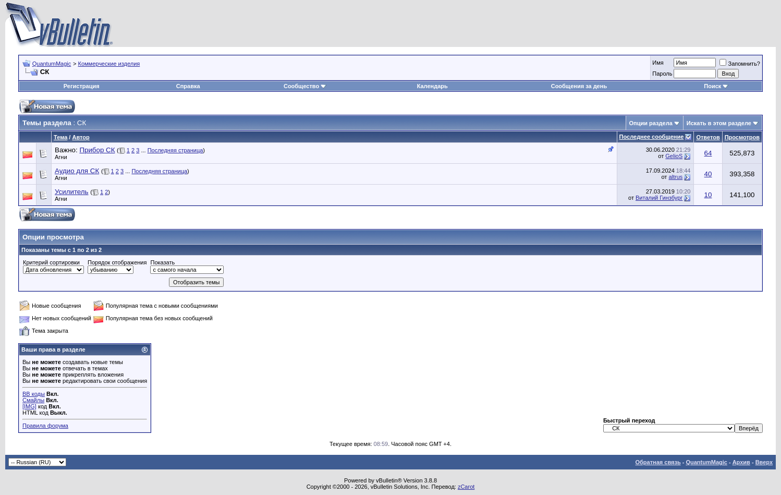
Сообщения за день (579, 86)
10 (708, 195)
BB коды (33, 394)
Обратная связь (657, 462)
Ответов (707, 137)
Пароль (662, 73)
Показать (162, 262)
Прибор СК (97, 150)
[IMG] (29, 406)
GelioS (673, 156)
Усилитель (72, 192)
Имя (657, 62)
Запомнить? (739, 64)
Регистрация (82, 86)
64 (708, 153)
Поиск (716, 86)
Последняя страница (175, 150)
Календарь (432, 86)
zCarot (466, 487)
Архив (741, 462)
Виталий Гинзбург (659, 198)
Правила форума (45, 425)
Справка (188, 86)
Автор (80, 137)
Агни (61, 157)
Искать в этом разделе (719, 123)
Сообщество (305, 86)
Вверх (764, 462)
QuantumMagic (51, 64)
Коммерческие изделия (109, 64)
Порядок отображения (117, 262)
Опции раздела (651, 123)
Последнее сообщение (651, 137)
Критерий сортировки (51, 262)
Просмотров (742, 137)
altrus (675, 177)
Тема (60, 137)
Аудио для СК (77, 171)
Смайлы (33, 400)
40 (708, 174)
